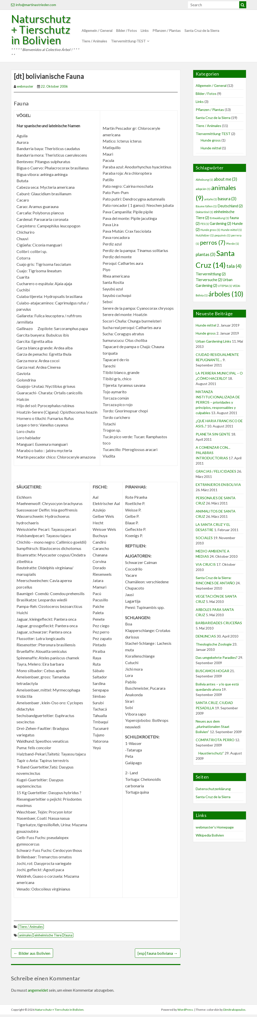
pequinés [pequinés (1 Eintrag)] (222, 237)
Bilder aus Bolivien (32, 955)
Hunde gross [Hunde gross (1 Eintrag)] (210, 232)
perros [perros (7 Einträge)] (212, 244)
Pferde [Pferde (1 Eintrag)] (232, 246)
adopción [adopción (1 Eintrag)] (203, 191)
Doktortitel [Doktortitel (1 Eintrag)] (204, 214)
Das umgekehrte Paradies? (216, 660)
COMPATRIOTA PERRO (215, 742)
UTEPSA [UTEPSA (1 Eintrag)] (225, 288)
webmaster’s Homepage (215, 830)
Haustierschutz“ (210, 755)
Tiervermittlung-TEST (128, 42)
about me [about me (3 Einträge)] (225, 181)
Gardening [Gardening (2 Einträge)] (220, 226)
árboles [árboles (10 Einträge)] (225, 296)
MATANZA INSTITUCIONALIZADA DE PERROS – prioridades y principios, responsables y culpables (218, 404)
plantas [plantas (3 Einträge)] (205, 257)
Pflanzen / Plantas (166, 32)
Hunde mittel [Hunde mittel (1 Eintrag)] (231, 232)
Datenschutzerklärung (213, 791)
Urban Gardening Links (213, 344)
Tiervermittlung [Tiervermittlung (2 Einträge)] (211, 276)
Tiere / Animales (94, 42)
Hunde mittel (211, 150)
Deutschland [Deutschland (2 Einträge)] (230, 208)
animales (25, 938)
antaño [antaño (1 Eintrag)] (210, 201)
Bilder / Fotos (126, 32)
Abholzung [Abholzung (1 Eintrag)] (204, 182)
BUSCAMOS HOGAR (212, 673)
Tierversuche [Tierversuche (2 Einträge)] (209, 282)
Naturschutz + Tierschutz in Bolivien (43, 31)
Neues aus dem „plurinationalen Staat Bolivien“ (212, 729)
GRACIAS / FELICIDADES (216, 474)
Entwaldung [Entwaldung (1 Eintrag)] (219, 220)
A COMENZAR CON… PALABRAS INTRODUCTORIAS (213, 455)
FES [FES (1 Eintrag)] (204, 226)
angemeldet (38, 992)
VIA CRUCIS (206, 567)
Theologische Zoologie (214, 647)
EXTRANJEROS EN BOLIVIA (218, 487)
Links (145, 32)
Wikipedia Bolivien (210, 838)
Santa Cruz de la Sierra (201, 32)
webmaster (25, 89)
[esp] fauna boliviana (158, 955)
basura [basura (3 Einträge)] (227, 201)
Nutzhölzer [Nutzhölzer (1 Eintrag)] (205, 237)
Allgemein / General (97, 32)
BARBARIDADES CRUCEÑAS (219, 625)
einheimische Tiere (48, 938)
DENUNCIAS (206, 639)
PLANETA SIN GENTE (213, 436)
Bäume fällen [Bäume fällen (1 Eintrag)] (206, 208)
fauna (68, 938)
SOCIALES (204, 540)
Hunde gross (211, 143)
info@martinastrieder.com (33, 5)
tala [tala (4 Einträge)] (233, 268)
